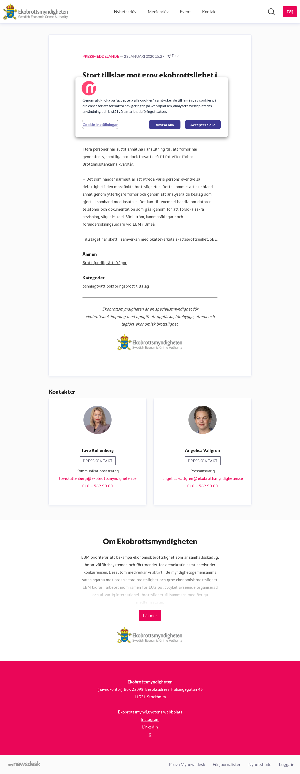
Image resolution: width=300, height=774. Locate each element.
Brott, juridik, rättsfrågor (104, 262)
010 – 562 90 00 (97, 486)
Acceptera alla (202, 124)
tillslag (142, 286)
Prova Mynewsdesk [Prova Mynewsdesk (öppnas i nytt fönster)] (187, 764)
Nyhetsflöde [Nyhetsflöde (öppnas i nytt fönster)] (259, 764)
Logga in (286, 764)
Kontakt (209, 11)
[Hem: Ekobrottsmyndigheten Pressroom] (36, 12)
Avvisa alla (165, 124)
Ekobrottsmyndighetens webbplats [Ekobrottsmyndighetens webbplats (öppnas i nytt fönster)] (150, 711)
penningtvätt (93, 286)
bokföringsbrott (121, 286)
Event (185, 11)
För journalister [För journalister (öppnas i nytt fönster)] (227, 764)
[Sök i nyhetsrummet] (271, 11)
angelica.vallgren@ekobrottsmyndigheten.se (202, 478)
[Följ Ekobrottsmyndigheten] (290, 11)
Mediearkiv (158, 11)
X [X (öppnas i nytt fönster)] (150, 734)
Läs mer (150, 615)
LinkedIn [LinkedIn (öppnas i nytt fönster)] (150, 726)
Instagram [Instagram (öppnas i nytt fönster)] (150, 719)
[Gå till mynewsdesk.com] (24, 764)
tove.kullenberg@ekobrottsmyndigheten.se (97, 478)
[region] (151, 107)
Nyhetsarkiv (125, 11)
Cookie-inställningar (100, 124)
